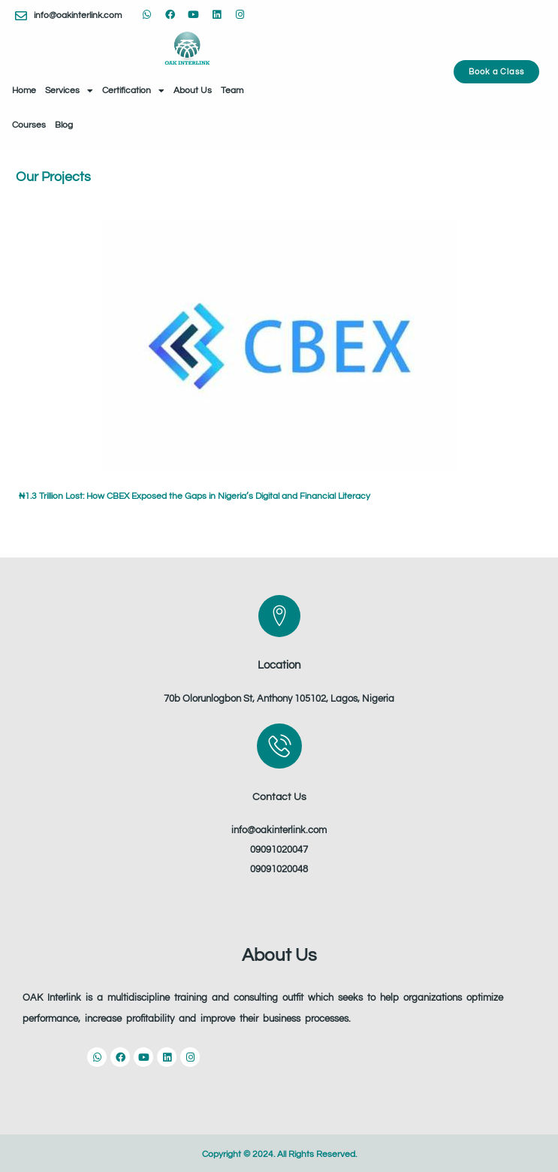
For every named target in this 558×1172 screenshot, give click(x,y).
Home (24, 90)
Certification (133, 91)
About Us (192, 90)
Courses (29, 125)
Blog (64, 125)
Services (69, 91)
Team (232, 90)
